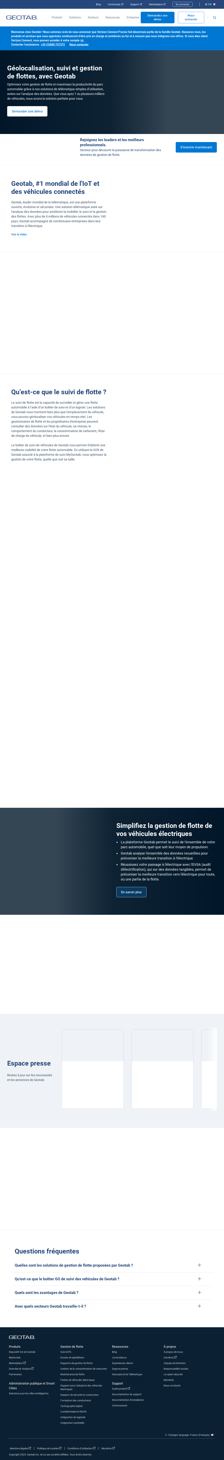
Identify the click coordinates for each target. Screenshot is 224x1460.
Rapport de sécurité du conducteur (79, 1394)
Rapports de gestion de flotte (76, 1363)
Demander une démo (27, 111)
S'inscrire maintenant (196, 147)
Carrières (170, 1357)
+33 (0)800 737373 (53, 44)
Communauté (119, 1405)
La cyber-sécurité (173, 1374)
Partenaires (15, 1374)
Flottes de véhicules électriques (77, 1380)
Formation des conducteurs (75, 1400)
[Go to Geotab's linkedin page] (201, 1449)
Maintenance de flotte (72, 1374)
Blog (98, 4)
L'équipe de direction (175, 1363)
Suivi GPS (65, 1352)
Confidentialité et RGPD (73, 1411)
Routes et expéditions (72, 1357)
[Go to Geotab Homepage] (22, 17)
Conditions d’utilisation (82, 1448)
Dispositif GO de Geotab (22, 1352)
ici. (82, 40)
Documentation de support (127, 1394)
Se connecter (183, 4)
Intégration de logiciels (72, 1417)
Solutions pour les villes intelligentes (28, 1393)
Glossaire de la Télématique (127, 1374)
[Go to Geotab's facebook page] (184, 1449)
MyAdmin (169, 1380)
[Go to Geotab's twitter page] (193, 1449)
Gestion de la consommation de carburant (83, 1368)
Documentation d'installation (128, 1400)
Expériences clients (122, 1363)
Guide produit (121, 1388)
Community (115, 4)
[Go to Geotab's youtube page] (210, 1449)
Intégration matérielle (72, 1422)
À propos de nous (173, 1352)
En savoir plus (131, 892)
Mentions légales (20, 1448)
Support (136, 4)
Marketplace (157, 4)
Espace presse (120, 1368)
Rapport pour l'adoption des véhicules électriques (81, 1387)
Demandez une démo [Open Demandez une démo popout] (157, 17)
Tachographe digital (71, 1406)
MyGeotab (14, 1357)
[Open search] (214, 17)
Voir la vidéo (19, 234)
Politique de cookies (49, 1448)
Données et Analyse (21, 1368)
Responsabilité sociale (176, 1368)
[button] (112, 1265)
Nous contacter (191, 17)
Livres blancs (119, 1357)
